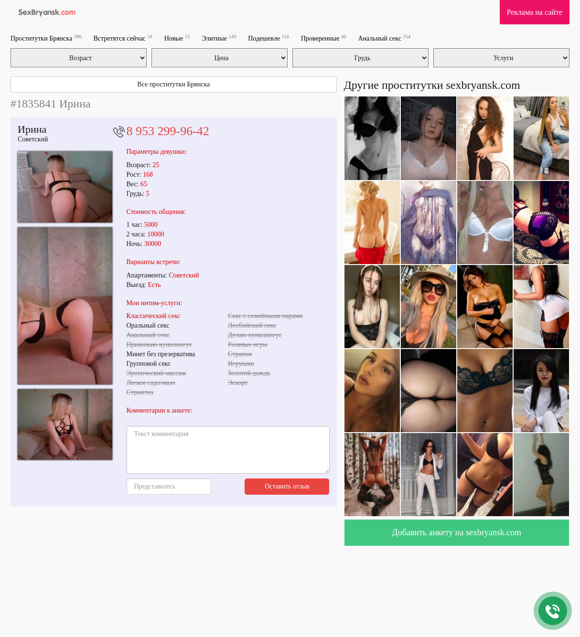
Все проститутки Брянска (173, 84)
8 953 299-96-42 (168, 131)
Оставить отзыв (287, 486)
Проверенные (323, 38)
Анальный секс (384, 38)
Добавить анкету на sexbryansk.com (456, 532)
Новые (177, 38)
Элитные (219, 38)
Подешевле (268, 38)
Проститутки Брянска (46, 38)
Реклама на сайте (534, 12)
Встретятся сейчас (122, 38)
